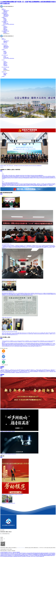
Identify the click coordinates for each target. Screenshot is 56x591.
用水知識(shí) (5, 32)
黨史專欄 (5, 53)
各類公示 (5, 28)
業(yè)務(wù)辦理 (6, 23)
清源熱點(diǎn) (6, 45)
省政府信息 (17, 169)
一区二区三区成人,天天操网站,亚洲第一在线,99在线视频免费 (37, 555)
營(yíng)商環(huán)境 (5, 21)
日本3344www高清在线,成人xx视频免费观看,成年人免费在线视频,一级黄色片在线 (36, 554)
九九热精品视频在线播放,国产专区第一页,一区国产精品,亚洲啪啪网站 (10, 552)
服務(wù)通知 (5, 29)
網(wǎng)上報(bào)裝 (6, 33)
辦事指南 (5, 22)
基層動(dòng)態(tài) (6, 46)
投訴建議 (3, 76)
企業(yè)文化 (5, 12)
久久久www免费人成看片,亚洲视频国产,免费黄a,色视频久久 (20, 555)
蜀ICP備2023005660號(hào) (21, 547)
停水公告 (5, 61)
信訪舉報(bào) (5, 30)
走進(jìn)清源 (4, 9)
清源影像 (2, 374)
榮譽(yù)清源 (5, 73)
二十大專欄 (5, 52)
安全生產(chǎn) (6, 16)
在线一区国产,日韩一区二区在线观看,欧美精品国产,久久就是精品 (15, 554)
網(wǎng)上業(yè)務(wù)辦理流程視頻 (9, 24)
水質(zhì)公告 (5, 26)
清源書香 (5, 74)
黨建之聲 (5, 18)
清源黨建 (3, 17)
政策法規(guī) (5, 27)
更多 (1, 170)
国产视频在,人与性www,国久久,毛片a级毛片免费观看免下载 (35, 556)
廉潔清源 (5, 19)
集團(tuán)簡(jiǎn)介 (6, 10)
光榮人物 (2, 455)
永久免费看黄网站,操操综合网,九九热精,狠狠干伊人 (19, 556)
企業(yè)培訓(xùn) (6, 15)
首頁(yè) (3, 8)
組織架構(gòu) (5, 11)
